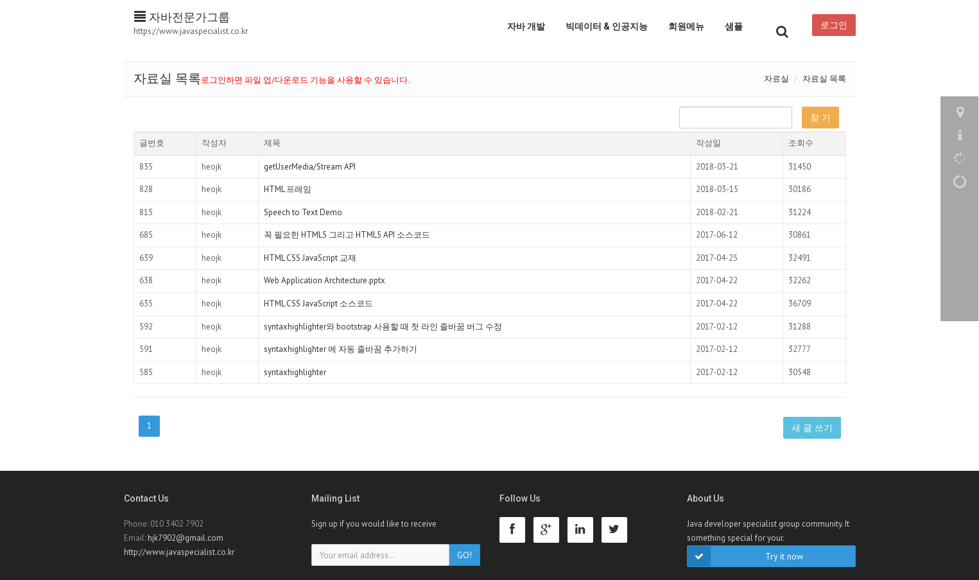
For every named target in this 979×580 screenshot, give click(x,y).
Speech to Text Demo (303, 212)
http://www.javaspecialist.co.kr (179, 552)
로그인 (833, 25)
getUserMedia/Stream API (310, 166)
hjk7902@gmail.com (185, 537)
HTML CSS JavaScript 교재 (310, 257)
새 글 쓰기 (812, 428)
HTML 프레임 (287, 189)
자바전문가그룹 (182, 17)
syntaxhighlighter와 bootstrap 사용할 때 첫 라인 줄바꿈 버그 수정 (383, 326)
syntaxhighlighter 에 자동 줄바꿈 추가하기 (340, 349)
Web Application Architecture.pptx (324, 280)
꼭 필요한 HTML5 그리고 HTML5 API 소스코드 (347, 234)
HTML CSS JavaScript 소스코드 (318, 303)
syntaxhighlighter (295, 372)
